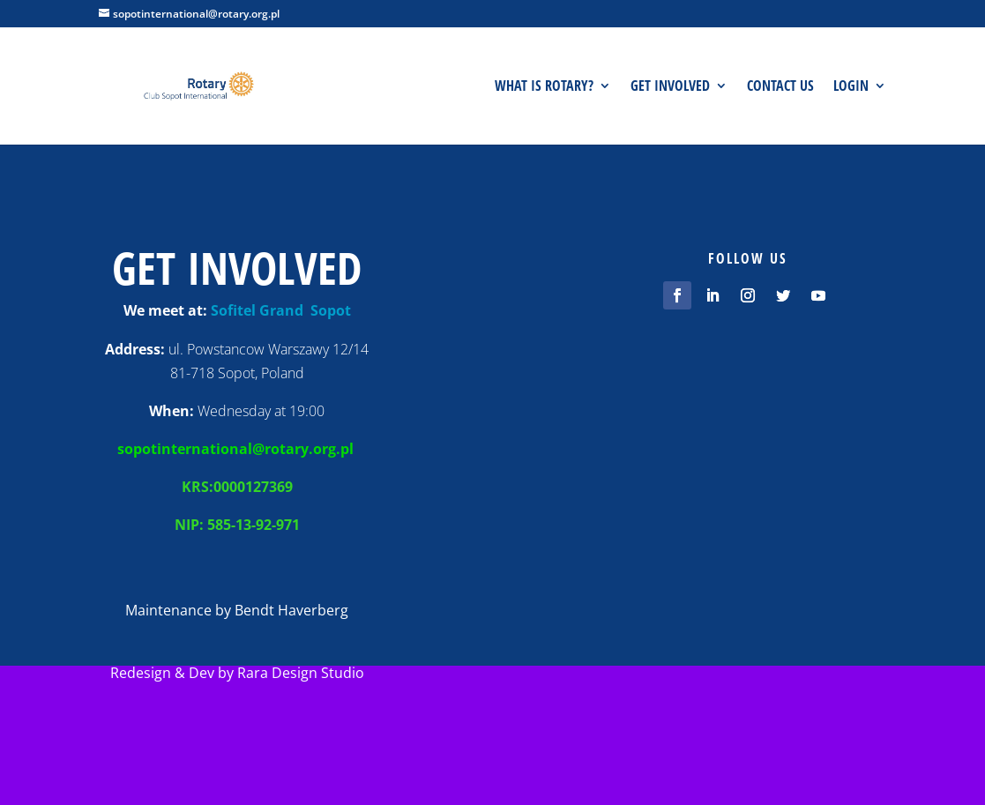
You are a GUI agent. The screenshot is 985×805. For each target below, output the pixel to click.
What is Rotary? (544, 87)
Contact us (780, 87)
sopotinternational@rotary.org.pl (237, 448)
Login (851, 87)
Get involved (670, 87)
